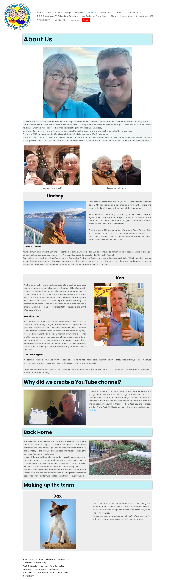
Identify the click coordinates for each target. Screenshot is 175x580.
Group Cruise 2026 (143, 16)
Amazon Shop (125, 16)
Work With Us (134, 12)
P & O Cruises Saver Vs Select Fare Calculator (57, 16)
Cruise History (162, 16)
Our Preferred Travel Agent (94, 16)
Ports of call (104, 12)
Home (39, 12)
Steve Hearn (28, 575)
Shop (113, 16)
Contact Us (119, 12)
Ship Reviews (43, 20)
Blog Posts (79, 12)
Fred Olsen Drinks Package (58, 12)
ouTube (93, 410)
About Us (91, 12)
